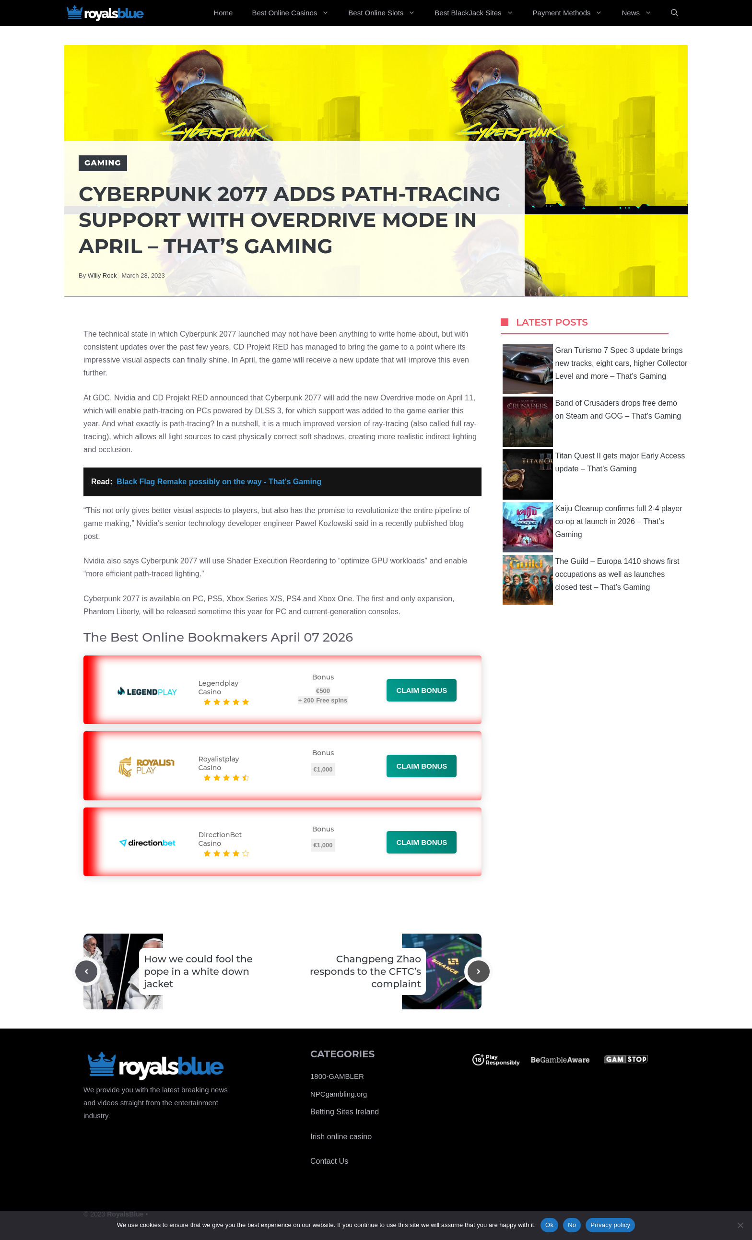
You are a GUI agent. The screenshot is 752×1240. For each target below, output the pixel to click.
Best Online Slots (386, 13)
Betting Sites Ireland (344, 1112)
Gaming (102, 162)
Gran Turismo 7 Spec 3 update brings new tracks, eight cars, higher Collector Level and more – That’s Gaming (595, 369)
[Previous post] (86, 971)
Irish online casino (341, 1137)
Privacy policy (610, 1224)
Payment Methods (572, 13)
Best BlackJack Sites (479, 13)
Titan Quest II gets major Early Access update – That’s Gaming (594, 474)
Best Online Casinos (295, 13)
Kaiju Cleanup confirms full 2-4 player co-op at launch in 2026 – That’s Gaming (592, 527)
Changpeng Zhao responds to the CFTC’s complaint (365, 971)
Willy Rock (102, 275)
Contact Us (329, 1161)
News (641, 13)
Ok (549, 1224)
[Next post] (478, 971)
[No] (740, 1225)
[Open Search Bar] (674, 13)
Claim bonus (421, 690)
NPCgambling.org (338, 1094)
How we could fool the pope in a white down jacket (198, 971)
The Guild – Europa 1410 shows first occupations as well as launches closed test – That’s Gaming (591, 580)
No (572, 1224)
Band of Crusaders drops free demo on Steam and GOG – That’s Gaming (592, 422)
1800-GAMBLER (337, 1076)
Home (223, 13)
